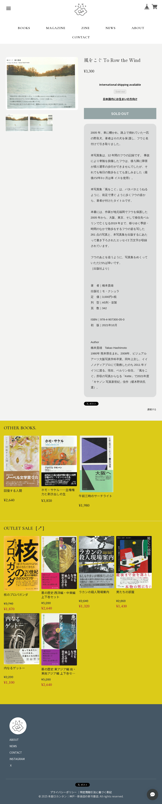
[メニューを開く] (8, 8)
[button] (17, 123)
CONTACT (81, 37)
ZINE (85, 28)
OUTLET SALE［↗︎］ (25, 528)
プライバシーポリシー (63, 792)
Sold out (120, 91)
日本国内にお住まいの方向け (120, 99)
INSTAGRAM (17, 759)
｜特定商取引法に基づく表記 (94, 792)
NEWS (111, 28)
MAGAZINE (55, 28)
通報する (151, 409)
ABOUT (137, 28)
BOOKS (24, 28)
